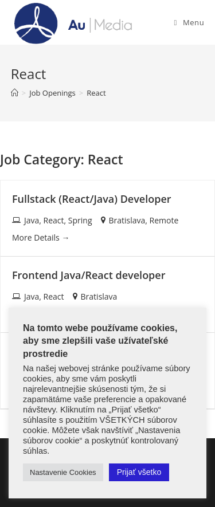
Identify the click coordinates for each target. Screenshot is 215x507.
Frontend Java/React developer (88, 275)
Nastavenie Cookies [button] (63, 472)
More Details (40, 237)
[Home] (14, 93)
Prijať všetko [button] (139, 472)
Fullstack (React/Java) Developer (91, 199)
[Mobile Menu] (189, 22)
